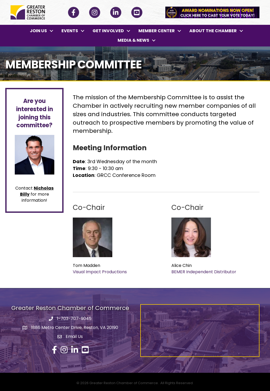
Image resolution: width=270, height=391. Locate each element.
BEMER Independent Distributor (203, 272)
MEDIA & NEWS (133, 40)
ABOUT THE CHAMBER (213, 31)
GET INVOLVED (108, 31)
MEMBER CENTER (156, 31)
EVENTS (69, 31)
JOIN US (38, 31)
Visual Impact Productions (100, 272)
